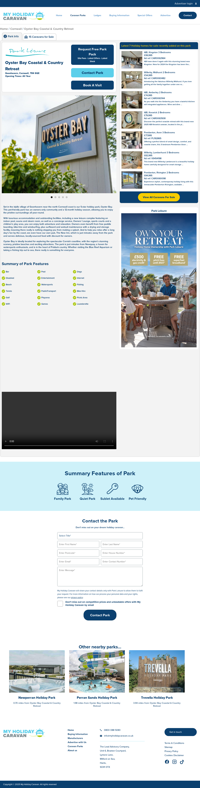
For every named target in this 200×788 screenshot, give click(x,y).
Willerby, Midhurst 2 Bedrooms (159, 72)
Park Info (13, 36)
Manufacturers (75, 738)
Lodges (97, 15)
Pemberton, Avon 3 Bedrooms (159, 132)
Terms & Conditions (174, 743)
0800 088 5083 (112, 730)
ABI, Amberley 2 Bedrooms (158, 92)
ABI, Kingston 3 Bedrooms (157, 52)
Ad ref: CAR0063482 (154, 78)
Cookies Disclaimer (174, 755)
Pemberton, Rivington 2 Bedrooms (161, 172)
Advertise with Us (77, 742)
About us (72, 750)
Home (59, 15)
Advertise (165, 15)
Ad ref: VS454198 (152, 158)
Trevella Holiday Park (157, 697)
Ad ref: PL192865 (152, 138)
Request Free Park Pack (92, 55)
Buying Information (119, 15)
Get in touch (175, 732)
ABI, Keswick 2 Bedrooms (157, 112)
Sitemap (168, 747)
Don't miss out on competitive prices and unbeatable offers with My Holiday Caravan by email (103, 603)
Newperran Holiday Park (36, 697)
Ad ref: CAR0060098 (155, 178)
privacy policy (77, 597)
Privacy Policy (171, 751)
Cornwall (16, 29)
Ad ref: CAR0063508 (155, 118)
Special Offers (145, 15)
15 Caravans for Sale (41, 37)
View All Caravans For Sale (159, 197)
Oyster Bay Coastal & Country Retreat (49, 29)
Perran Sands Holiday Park (97, 697)
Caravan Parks (78, 15)
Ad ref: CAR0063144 (154, 98)
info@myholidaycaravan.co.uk (118, 735)
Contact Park (92, 72)
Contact (188, 15)
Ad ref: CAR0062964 (154, 58)
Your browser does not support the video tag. (59, 420)
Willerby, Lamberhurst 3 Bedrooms (161, 152)
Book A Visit (92, 85)
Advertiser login (184, 3)
